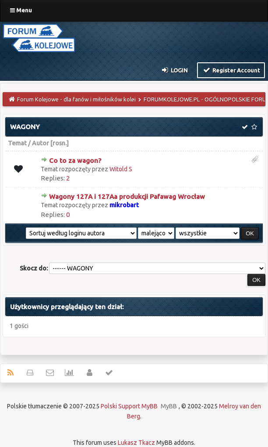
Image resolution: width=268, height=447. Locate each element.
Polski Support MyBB (129, 406)
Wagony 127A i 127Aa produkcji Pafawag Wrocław (127, 196)
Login (174, 69)
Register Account (231, 69)
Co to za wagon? (75, 160)
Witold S (120, 169)
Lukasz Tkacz (136, 442)
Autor (40, 143)
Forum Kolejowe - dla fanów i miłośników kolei (76, 99)
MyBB (169, 406)
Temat (17, 143)
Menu (21, 10)
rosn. (60, 143)
